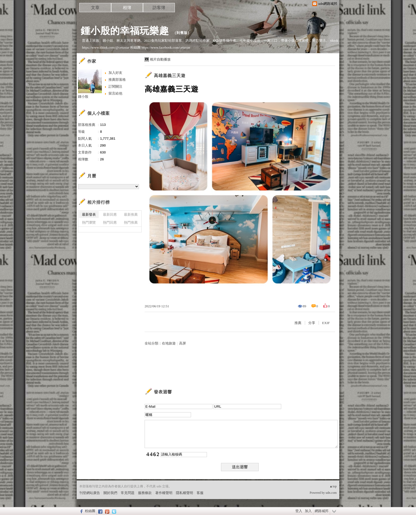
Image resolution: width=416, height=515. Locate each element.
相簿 (127, 7)
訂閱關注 (115, 86)
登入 (298, 511)
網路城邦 (321, 511)
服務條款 (145, 493)
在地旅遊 (169, 343)
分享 (311, 323)
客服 (200, 493)
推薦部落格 (117, 80)
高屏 (182, 343)
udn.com (331, 493)
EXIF (326, 323)
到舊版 (182, 33)
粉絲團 (90, 511)
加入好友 (115, 73)
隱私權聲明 (184, 493)
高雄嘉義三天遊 (169, 75)
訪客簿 (159, 7)
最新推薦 (131, 214)
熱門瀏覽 (89, 222)
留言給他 (115, 93)
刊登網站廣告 (89, 493)
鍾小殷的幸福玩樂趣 (125, 30)
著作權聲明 (163, 493)
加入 (308, 511)
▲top (333, 486)
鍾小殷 (83, 97)
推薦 (297, 323)
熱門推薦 (131, 222)
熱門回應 (110, 222)
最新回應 (110, 214)
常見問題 (128, 493)
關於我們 (110, 493)
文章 (95, 7)
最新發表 (89, 214)
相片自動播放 (160, 59)
